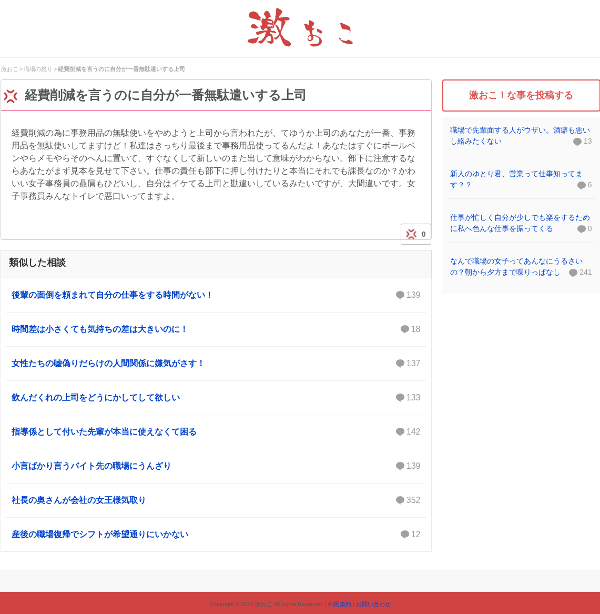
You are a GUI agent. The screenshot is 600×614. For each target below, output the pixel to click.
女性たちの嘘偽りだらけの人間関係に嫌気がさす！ (216, 363)
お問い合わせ (373, 604)
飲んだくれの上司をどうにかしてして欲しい (216, 397)
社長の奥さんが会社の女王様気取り (216, 500)
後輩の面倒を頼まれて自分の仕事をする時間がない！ (216, 295)
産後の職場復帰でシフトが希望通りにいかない (216, 534)
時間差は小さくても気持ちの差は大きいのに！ (216, 329)
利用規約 (339, 604)
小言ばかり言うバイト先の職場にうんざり (216, 466)
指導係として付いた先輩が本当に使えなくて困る (216, 432)
